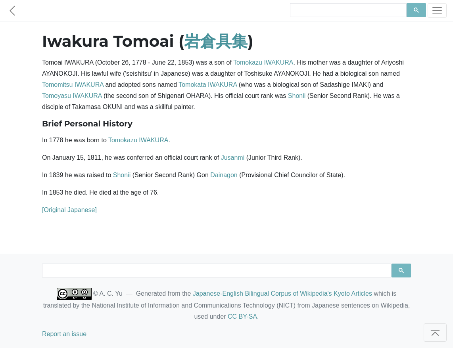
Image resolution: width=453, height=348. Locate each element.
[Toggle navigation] (437, 10)
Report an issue (64, 334)
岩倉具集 (216, 41)
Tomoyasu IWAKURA (72, 95)
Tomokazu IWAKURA (263, 62)
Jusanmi (233, 157)
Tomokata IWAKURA (208, 84)
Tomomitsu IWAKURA (73, 84)
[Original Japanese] (69, 210)
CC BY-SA (242, 316)
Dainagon (224, 175)
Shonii (296, 95)
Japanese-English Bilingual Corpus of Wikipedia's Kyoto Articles (282, 293)
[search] (347, 10)
